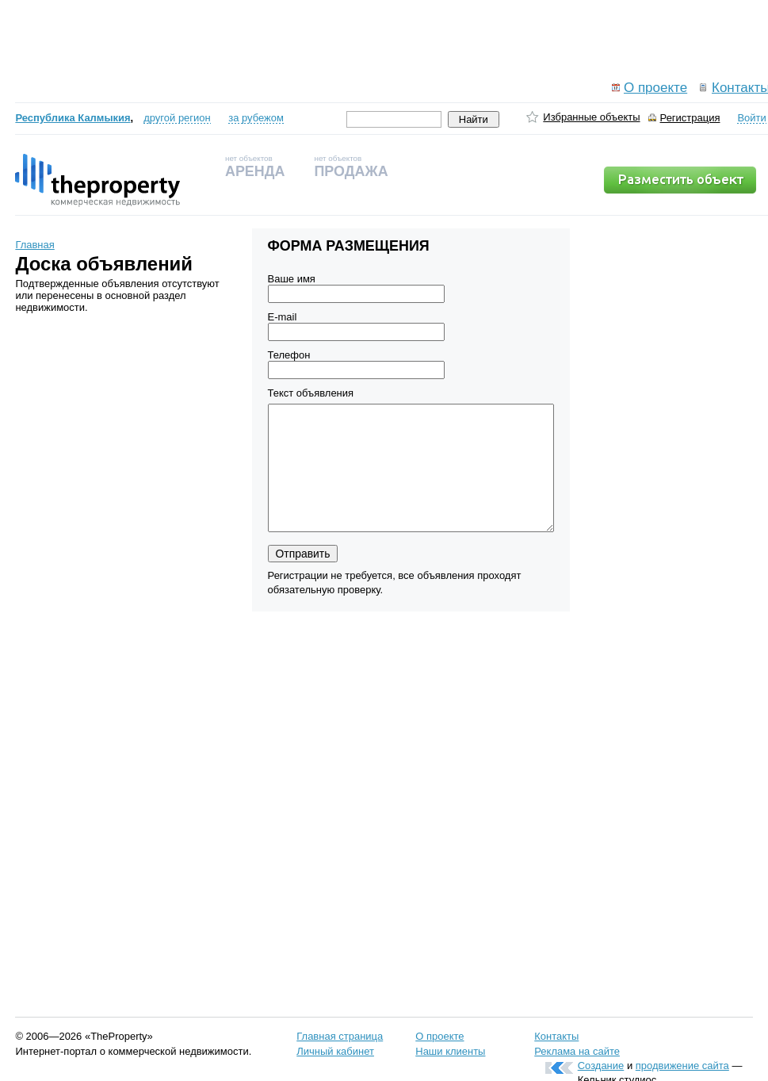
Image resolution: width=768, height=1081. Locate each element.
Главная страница (339, 1036)
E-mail (282, 317)
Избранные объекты (591, 117)
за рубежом (256, 118)
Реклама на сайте (577, 1051)
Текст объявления (311, 393)
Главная (34, 245)
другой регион (177, 118)
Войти (751, 118)
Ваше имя (291, 279)
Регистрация (690, 118)
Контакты (556, 1036)
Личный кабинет (335, 1051)
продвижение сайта (682, 1065)
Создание (601, 1065)
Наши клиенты (450, 1051)
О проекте (655, 87)
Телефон (289, 355)
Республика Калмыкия (72, 118)
